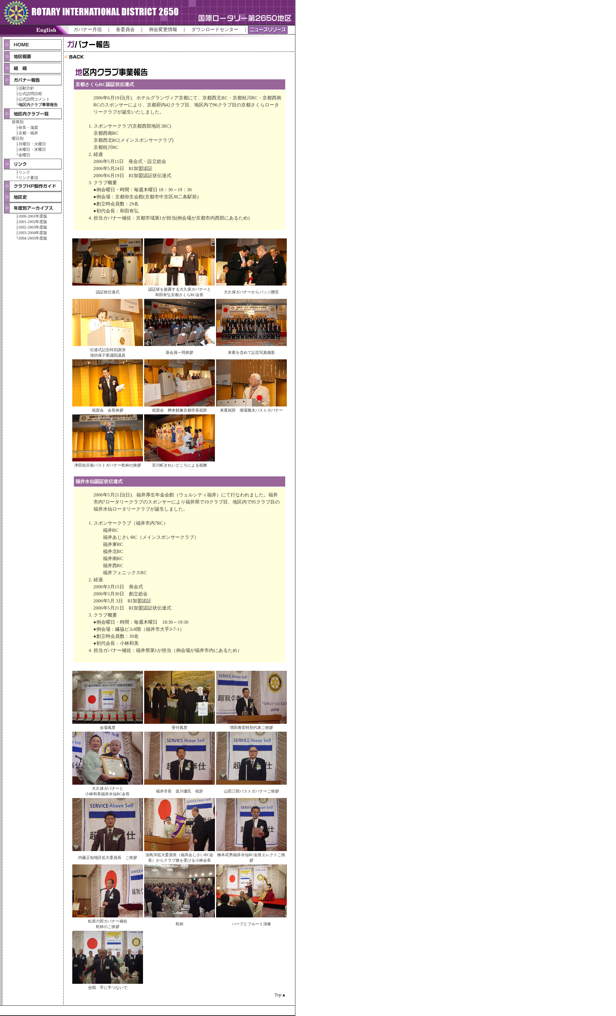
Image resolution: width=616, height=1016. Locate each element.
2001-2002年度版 (32, 222)
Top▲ (280, 995)
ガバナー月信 (87, 29)
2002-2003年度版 (32, 227)
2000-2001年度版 (32, 216)
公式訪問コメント (34, 99)
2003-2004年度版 (32, 233)
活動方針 (26, 88)
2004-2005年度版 (32, 238)
